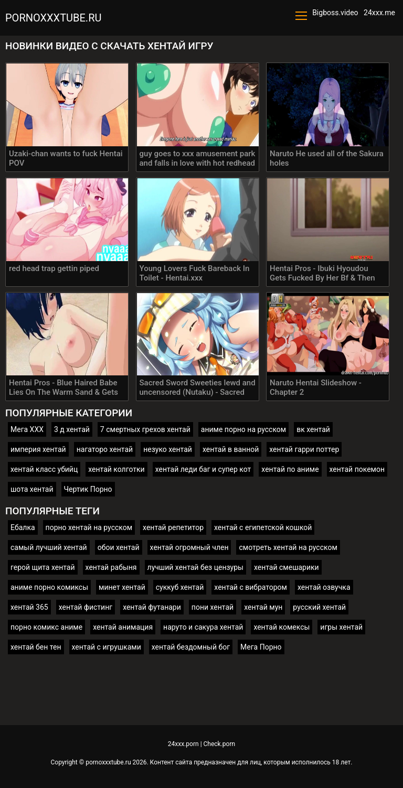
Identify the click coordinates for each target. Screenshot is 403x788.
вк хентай (313, 429)
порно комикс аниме (46, 627)
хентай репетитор (173, 527)
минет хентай (122, 587)
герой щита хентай (42, 567)
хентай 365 (29, 607)
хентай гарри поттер (304, 449)
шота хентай (32, 489)
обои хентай (119, 547)
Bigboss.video (335, 12)
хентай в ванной (231, 449)
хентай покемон (357, 469)
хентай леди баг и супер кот (203, 469)
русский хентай (319, 607)
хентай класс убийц (44, 469)
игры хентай (341, 627)
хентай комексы (281, 627)
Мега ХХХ (27, 429)
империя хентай (38, 449)
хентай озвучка (324, 587)
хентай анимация (123, 627)
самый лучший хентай (48, 547)
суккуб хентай (180, 587)
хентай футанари (152, 607)
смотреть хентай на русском (288, 547)
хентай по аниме (290, 469)
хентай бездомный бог (191, 647)
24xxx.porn (183, 744)
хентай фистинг (85, 607)
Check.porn (220, 744)
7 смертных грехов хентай (145, 429)
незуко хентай (167, 449)
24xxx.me (379, 12)
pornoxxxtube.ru (53, 18)
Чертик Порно (88, 489)
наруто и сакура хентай (203, 627)
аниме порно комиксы (49, 587)
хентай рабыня (111, 567)
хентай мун (263, 607)
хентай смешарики (286, 567)
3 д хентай (72, 429)
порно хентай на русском (89, 527)
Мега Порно (261, 647)
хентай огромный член (189, 547)
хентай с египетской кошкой (263, 527)
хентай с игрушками (106, 647)
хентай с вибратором (250, 587)
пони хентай (213, 607)
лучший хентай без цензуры (195, 567)
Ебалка (22, 527)
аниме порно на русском (243, 429)
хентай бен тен (35, 647)
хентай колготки (116, 469)
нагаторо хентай (105, 449)
